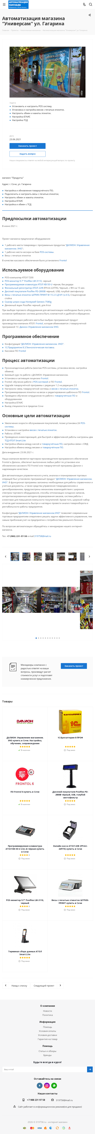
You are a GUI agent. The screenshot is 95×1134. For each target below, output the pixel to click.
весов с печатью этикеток (64, 388)
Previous (6, 556)
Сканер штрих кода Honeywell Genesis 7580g (28, 301)
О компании (47, 1005)
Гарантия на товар (47, 1039)
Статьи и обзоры (47, 1051)
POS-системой (40, 381)
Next (89, 556)
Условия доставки (47, 1035)
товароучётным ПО (65, 395)
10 (57, 638)
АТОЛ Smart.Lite (17, 440)
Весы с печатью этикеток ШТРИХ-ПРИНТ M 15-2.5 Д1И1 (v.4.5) (37, 294)
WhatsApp (54, 1085)
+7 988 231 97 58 (36, 1099)
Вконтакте (40, 1085)
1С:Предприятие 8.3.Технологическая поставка (29, 347)
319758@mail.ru (42, 536)
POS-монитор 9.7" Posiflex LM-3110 (23, 280)
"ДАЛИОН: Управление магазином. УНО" (42, 343)
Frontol (63, 260)
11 (59, 638)
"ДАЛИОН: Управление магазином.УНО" (39, 513)
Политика (47, 1014)
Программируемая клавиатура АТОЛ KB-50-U (28, 284)
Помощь (47, 1026)
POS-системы (47, 252)
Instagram (47, 1085)
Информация (47, 1021)
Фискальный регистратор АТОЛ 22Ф (24, 287)
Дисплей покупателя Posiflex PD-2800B (25, 291)
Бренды (47, 1055)
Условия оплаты (47, 1031)
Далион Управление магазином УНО (39, 326)
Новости (47, 1010)
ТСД (7, 440)
